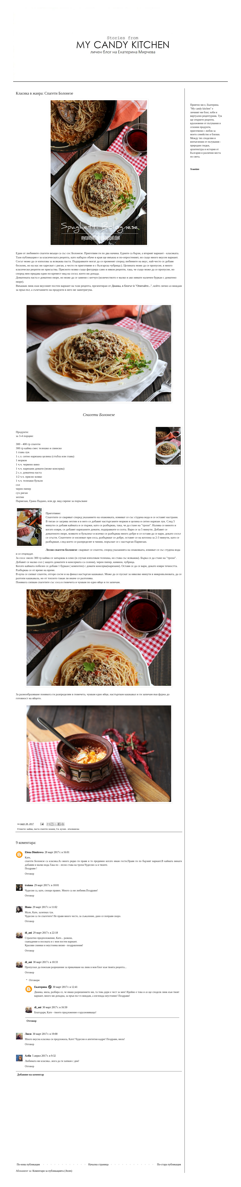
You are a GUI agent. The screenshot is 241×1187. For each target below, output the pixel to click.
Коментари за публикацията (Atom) (52, 1170)
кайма (30, 829)
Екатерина (40, 987)
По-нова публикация (28, 1164)
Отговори (34, 980)
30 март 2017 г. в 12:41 (65, 987)
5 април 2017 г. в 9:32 (44, 1055)
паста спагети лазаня (44, 829)
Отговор (29, 873)
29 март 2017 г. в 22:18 (45, 932)
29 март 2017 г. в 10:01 (46, 885)
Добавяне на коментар (30, 1074)
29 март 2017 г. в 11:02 (45, 907)
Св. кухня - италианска (67, 829)
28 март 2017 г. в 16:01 (57, 852)
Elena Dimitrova (34, 852)
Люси (28, 1034)
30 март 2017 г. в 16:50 (54, 1007)
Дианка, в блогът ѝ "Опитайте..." (132, 285)
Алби (28, 1055)
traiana (29, 885)
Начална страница (98, 1164)
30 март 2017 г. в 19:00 (45, 1034)
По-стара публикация (169, 1164)
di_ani (28, 932)
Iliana (28, 907)
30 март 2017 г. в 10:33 (45, 962)
